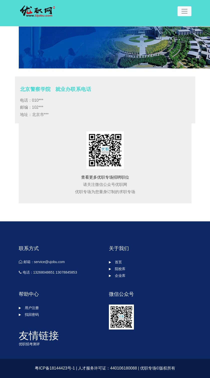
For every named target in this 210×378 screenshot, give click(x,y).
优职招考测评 (29, 344)
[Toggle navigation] (184, 11)
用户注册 (29, 308)
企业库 (117, 276)
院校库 (117, 269)
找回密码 (29, 315)
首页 (115, 262)
